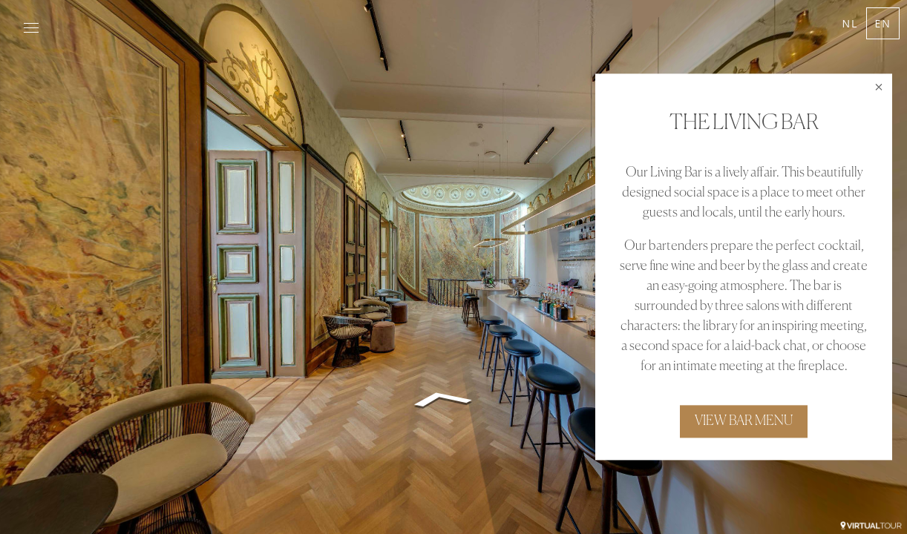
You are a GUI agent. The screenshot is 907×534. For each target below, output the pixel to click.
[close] (879, 87)
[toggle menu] (31, 28)
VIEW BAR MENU (744, 422)
